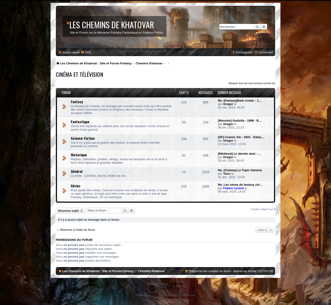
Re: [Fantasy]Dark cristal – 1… (240, 100)
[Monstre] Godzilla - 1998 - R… (240, 120)
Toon (226, 173)
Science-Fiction (83, 138)
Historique (79, 154)
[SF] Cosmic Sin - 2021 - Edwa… (241, 137)
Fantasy (77, 101)
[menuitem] (86, 52)
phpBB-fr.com (171, 297)
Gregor (228, 104)
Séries (75, 185)
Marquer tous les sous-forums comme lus (252, 83)
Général (77, 171)
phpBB (154, 295)
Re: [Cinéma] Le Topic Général (240, 170)
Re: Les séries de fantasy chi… (240, 184)
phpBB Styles (176, 284)
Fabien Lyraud (233, 188)
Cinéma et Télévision (79, 74)
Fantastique (80, 121)
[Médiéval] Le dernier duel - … (239, 153)
